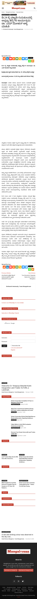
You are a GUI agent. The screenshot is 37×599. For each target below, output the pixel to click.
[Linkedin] (7, 58)
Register (13, 350)
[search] (17, 323)
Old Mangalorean (16, 589)
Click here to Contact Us (10, 570)
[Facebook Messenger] (23, 58)
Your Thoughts (7, 589)
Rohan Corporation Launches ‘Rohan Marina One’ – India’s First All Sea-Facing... (27, 484)
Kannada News (19, 12)
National (4, 590)
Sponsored (5, 466)
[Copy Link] (20, 58)
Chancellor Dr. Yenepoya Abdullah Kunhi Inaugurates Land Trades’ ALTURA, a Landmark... (16, 388)
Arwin (18, 597)
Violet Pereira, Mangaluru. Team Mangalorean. (13, 392)
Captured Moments (8, 504)
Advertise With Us (18, 592)
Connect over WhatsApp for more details (13, 303)
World (8, 590)
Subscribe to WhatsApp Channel (10, 313)
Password (4, 341)
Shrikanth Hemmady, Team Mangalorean (13, 29)
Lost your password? (16, 347)
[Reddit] (4, 58)
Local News (4, 383)
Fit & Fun (24, 587)
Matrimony (24, 589)
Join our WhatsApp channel (10, 308)
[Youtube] (10, 58)
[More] (32, 61)
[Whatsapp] (29, 61)
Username (4, 338)
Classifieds (14, 420)
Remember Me (16, 345)
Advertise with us (7, 298)
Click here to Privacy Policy (26, 570)
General (19, 590)
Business (14, 590)
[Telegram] (26, 58)
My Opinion (25, 590)
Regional (30, 589)
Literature (31, 590)
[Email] (16, 58)
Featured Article (7, 355)
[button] (2, 8)
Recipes (19, 587)
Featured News (6, 396)
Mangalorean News (10, 12)
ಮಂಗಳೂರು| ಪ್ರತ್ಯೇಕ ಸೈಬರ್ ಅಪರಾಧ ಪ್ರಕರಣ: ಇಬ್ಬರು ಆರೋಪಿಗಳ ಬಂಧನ (8, 277)
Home (3, 12)
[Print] (13, 58)
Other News (30, 587)
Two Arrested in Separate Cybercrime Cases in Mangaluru (28, 277)
